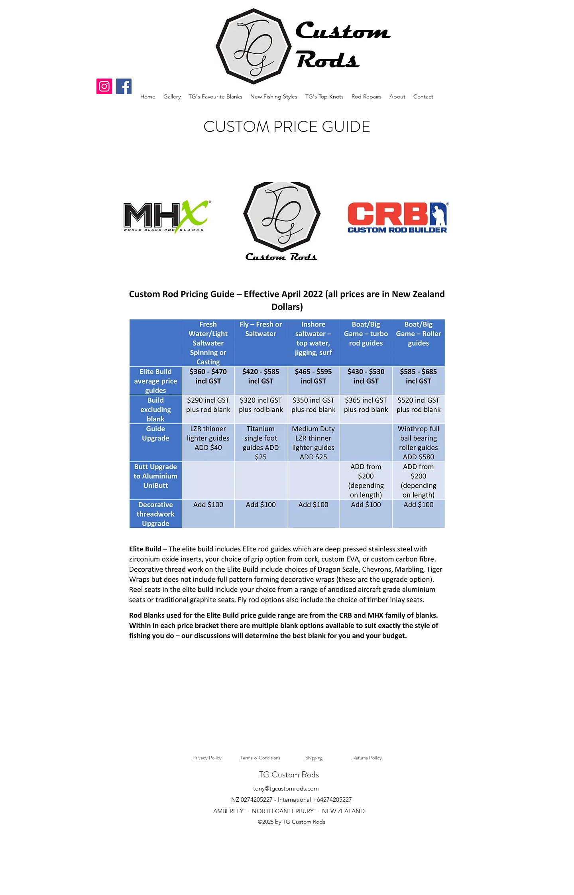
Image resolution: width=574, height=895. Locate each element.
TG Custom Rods (289, 774)
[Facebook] (124, 86)
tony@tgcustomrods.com (286, 788)
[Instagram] (104, 86)
